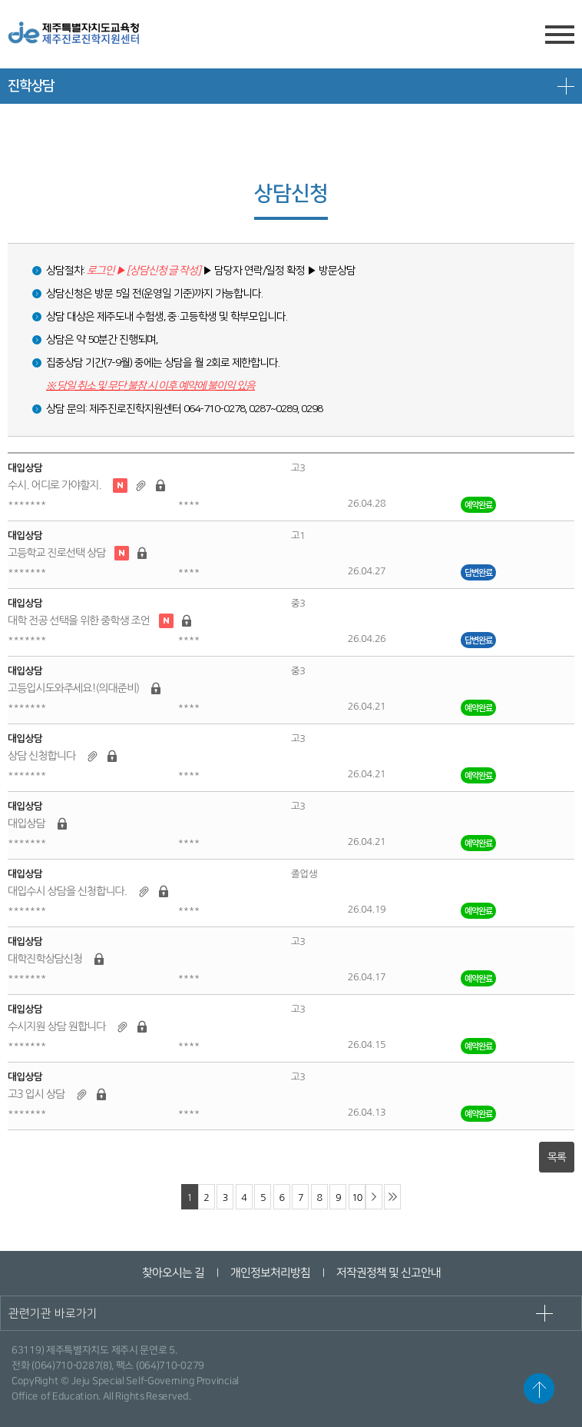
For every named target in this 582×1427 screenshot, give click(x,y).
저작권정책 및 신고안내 (388, 1273)
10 (357, 1197)
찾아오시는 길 (172, 1273)
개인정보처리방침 (269, 1273)
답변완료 (478, 572)
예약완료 (478, 504)
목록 (556, 1157)
